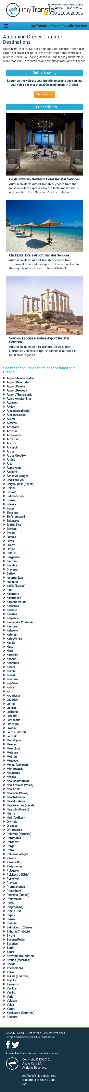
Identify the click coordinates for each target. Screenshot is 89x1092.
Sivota (11, 935)
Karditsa (12, 610)
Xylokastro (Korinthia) (20, 1013)
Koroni (11, 667)
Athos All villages (17, 476)
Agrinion (12, 402)
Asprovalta (14, 467)
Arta (9, 463)
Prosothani (14, 890)
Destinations (34, 1032)
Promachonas (16, 886)
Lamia (11, 703)
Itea (9, 589)
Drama (11, 500)
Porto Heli (13, 878)
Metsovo (12, 760)
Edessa (11, 504)
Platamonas (14, 866)
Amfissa (12, 431)
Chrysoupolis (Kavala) (20, 484)
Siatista (11, 923)
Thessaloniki (15, 968)
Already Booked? (15, 1032)
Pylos (10, 903)
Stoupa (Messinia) (18, 960)
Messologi (13, 748)
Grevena (12, 569)
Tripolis (11, 980)
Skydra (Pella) (16, 939)
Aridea (11, 459)
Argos (10, 451)
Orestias (12, 825)
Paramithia (14, 838)
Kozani (11, 671)
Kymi (10, 691)
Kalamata (13, 594)
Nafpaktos (13, 773)
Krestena (12, 679)
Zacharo (12, 1017)
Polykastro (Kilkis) (18, 874)
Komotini (12, 655)
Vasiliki (11, 992)
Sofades (12, 943)
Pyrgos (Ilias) (15, 907)
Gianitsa (12, 565)
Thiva (10, 972)
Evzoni (11, 533)
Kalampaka (14, 598)
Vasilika (11, 988)
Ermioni (11, 528)
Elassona (12, 512)
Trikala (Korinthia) (18, 976)
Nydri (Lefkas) (16, 817)
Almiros (12, 423)
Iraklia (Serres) (16, 585)
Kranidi (11, 675)
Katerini (11, 634)
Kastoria (12, 626)
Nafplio (11, 777)
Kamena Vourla (16, 602)
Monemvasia (15, 768)
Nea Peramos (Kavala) (21, 805)
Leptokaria (13, 720)
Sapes (11, 915)
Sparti (10, 951)
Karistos (12, 614)
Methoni (12, 756)
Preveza (12, 882)
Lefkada (12, 716)
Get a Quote (44, 94)
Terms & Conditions (17, 1036)
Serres (11, 919)
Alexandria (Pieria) (18, 410)
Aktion (11, 406)
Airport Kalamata (18, 382)
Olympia (12, 821)
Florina (11, 549)
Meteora (12, 752)
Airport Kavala (16, 386)
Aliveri (11, 419)
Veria (10, 996)
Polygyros (13, 870)
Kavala (11, 642)
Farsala (11, 537)
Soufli (10, 947)
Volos (10, 1004)
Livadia (11, 728)
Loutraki (12, 736)
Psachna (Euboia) (18, 895)
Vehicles (59, 1032)
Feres (10, 541)
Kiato (10, 646)
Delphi (11, 488)
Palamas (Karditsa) (19, 834)
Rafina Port (14, 911)
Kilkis (10, 650)
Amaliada (13, 427)
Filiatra (11, 545)
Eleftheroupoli (16, 516)
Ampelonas (14, 435)
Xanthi (11, 1008)
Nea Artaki (13, 789)
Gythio (11, 573)
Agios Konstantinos (19, 398)
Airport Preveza (17, 390)
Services (47, 1032)
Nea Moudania (16, 801)
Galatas (11, 553)
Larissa (11, 707)
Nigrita (11, 813)
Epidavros (13, 520)
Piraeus (11, 858)
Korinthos (13, 663)
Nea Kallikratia (16, 797)
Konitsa (11, 659)
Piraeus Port (15, 862)
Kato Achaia (14, 638)
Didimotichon (15, 496)
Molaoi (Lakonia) (17, 764)
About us (35, 1036)
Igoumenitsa (15, 577)
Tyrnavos (13, 984)
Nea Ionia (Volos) (17, 793)
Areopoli (12, 447)
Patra (10, 850)
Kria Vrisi (12, 683)
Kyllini (10, 687)
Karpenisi (12, 618)
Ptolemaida (14, 899)
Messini (11, 744)
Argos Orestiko (16, 455)
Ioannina (12, 581)
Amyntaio (13, 439)
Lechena (12, 711)
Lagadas (12, 699)
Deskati (11, 492)
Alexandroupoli (16, 415)
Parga (10, 846)
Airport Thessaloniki (19, 394)
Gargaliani (13, 557)
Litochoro (13, 724)
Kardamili (13, 606)
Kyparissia (13, 695)
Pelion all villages (17, 854)
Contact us (48, 1036)
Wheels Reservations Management (39, 1053)
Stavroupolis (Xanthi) (20, 956)
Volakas (12, 1000)
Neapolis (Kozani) (18, 809)
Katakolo (12, 630)
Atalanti (12, 471)
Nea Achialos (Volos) (20, 785)
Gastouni (12, 561)
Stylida (11, 964)
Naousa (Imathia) (18, 781)
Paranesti (13, 842)
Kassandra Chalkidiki (20, 622)
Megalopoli (14, 740)
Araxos (11, 443)
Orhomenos (14, 829)
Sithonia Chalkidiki (18, 931)
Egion (10, 508)
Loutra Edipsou (16, 732)
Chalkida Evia (15, 480)
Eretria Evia (14, 524)
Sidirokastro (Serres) (20, 927)
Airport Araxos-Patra (20, 378)
